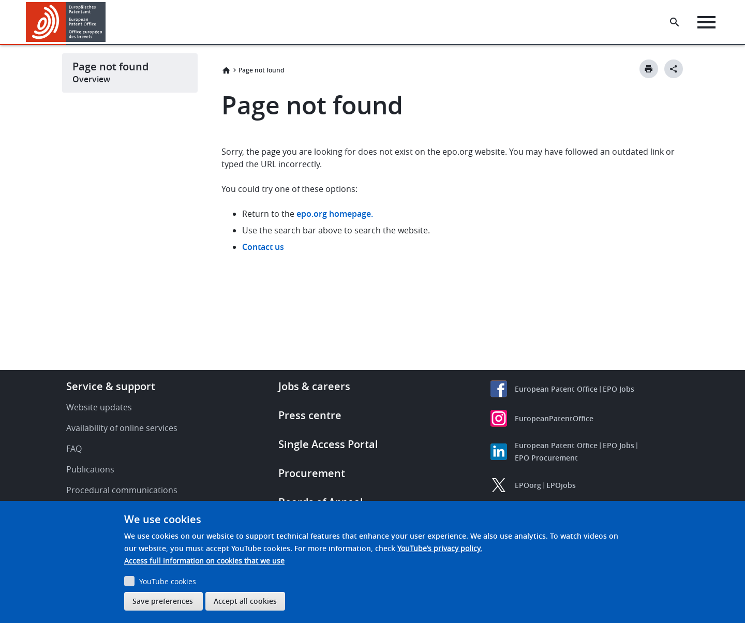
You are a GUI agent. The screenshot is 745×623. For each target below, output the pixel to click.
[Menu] (707, 22)
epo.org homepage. (334, 213)
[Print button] (648, 69)
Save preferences (162, 601)
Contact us (263, 247)
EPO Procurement (546, 458)
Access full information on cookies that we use (204, 561)
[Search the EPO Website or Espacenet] (675, 22)
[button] (107, 22)
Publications (90, 469)
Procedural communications (121, 490)
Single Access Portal (328, 444)
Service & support (110, 386)
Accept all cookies (245, 601)
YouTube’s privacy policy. (439, 548)
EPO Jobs (618, 389)
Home (226, 70)
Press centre (309, 415)
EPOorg (528, 485)
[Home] (66, 22)
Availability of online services (121, 428)
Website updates (99, 407)
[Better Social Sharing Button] (673, 69)
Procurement (311, 473)
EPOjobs (561, 485)
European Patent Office (556, 389)
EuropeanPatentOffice (554, 418)
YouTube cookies (167, 581)
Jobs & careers (314, 386)
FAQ (74, 448)
